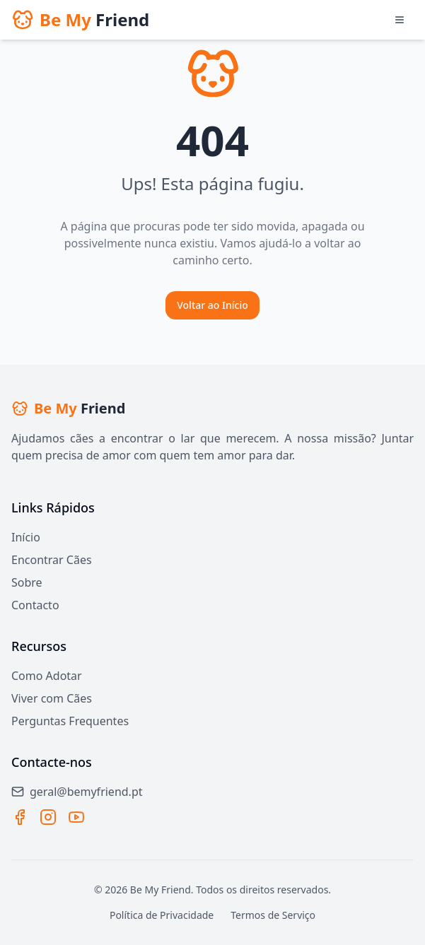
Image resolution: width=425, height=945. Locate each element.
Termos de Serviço (273, 915)
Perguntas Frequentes (70, 721)
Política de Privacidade (162, 915)
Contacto (35, 605)
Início (25, 537)
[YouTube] (76, 817)
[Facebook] (19, 817)
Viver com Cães (51, 698)
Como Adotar (46, 675)
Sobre (26, 582)
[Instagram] (48, 817)
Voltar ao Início (212, 305)
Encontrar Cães (51, 560)
